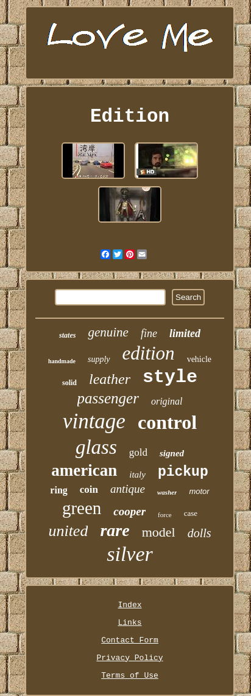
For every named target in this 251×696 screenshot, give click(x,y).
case (190, 513)
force (165, 514)
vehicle (199, 359)
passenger (108, 398)
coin (89, 489)
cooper (129, 511)
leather (109, 379)
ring (58, 490)
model (158, 532)
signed (172, 453)
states (67, 335)
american (84, 470)
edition (148, 353)
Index (129, 605)
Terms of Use (129, 675)
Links (129, 622)
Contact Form (129, 640)
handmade (62, 361)
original (167, 401)
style (170, 377)
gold (138, 452)
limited (184, 333)
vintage (94, 421)
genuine (108, 332)
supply (99, 359)
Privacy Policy (129, 658)
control (167, 422)
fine (149, 333)
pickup (183, 472)
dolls (199, 533)
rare (114, 530)
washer (167, 492)
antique (127, 488)
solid (69, 382)
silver (130, 554)
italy (137, 474)
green (81, 508)
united (68, 531)
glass (96, 447)
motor (199, 491)
